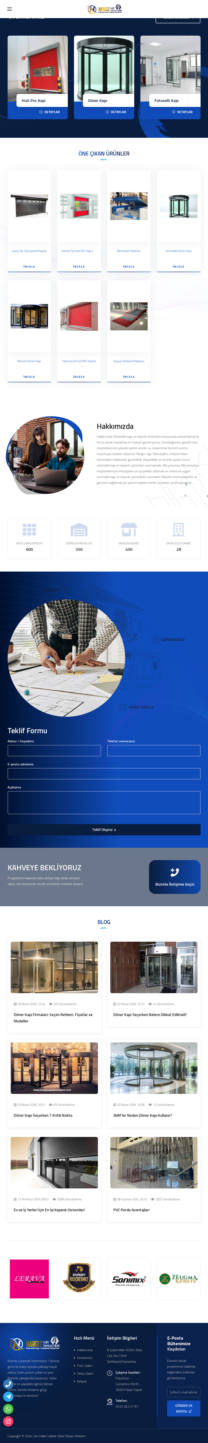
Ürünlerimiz (83, 1357)
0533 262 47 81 (126, 1406)
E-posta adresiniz (21, 764)
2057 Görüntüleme (165, 1199)
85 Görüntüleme (62, 1104)
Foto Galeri (83, 1365)
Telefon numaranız (121, 741)
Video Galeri (83, 1373)
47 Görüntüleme (161, 1004)
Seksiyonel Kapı (35, 100)
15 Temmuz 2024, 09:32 (31, 1199)
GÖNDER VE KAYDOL (184, 1408)
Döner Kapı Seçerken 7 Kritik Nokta (43, 1115)
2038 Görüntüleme (67, 1199)
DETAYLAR (49, 111)
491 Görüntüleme (62, 1004)
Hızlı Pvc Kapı (100, 100)
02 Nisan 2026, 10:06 (129, 1104)
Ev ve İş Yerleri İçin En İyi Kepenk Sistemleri (49, 1210)
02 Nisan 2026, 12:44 (29, 1004)
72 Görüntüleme (161, 1104)
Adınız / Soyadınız (21, 741)
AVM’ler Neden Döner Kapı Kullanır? (142, 1115)
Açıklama (14, 787)
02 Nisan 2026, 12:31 (129, 1004)
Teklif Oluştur (104, 829)
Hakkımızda (83, 1349)
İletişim (80, 1381)
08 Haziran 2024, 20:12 (130, 1199)
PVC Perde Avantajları (131, 1210)
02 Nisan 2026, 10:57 (29, 1104)
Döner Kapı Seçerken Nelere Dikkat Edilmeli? (150, 1014)
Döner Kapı (164, 100)
